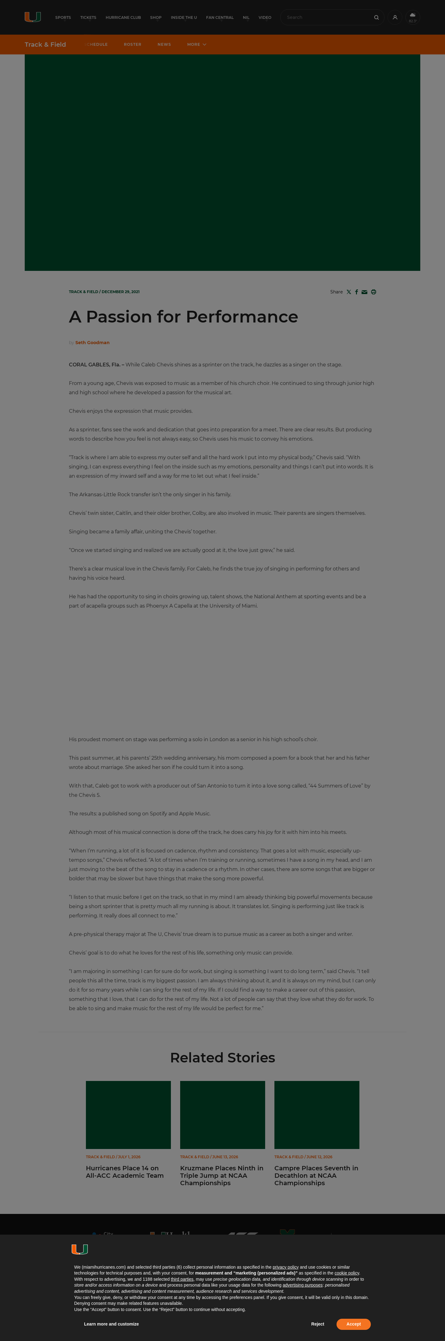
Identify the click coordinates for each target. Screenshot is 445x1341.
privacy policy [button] (286, 1267)
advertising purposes (303, 1285)
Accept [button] (353, 1324)
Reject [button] (317, 1324)
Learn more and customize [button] (111, 1324)
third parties (182, 1279)
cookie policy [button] (347, 1273)
